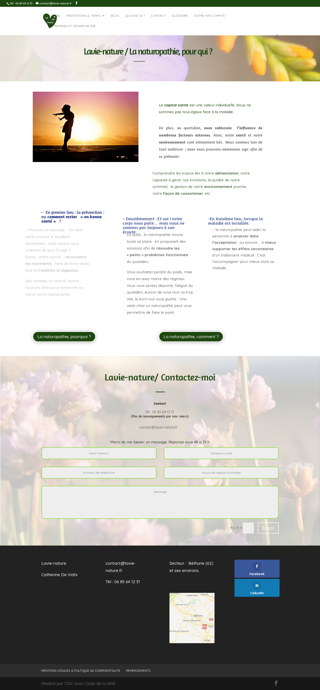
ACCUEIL (54, 16)
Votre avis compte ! (210, 16)
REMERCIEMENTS (138, 671)
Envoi (268, 528)
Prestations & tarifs (83, 16)
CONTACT (158, 16)
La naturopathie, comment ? (191, 336)
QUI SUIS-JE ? (135, 16)
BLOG (115, 16)
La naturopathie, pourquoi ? (64, 336)
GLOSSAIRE (180, 16)
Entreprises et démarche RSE (72, 26)
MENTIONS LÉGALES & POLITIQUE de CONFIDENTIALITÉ (80, 671)
